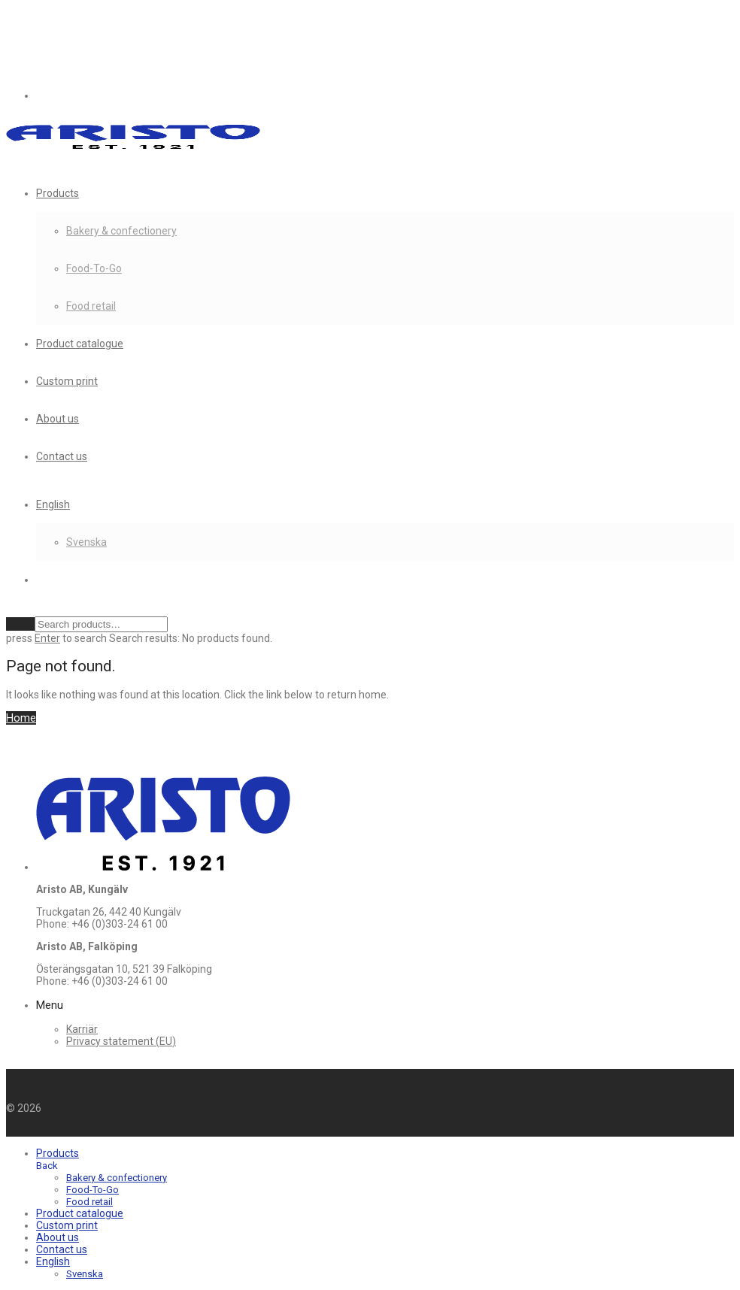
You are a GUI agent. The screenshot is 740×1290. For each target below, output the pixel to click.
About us (57, 419)
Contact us (61, 456)
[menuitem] (53, 504)
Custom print (67, 381)
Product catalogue (79, 344)
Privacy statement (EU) (121, 1041)
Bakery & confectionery (121, 231)
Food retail (91, 306)
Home (21, 718)
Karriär (82, 1029)
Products (57, 193)
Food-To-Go (94, 268)
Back (47, 1165)
